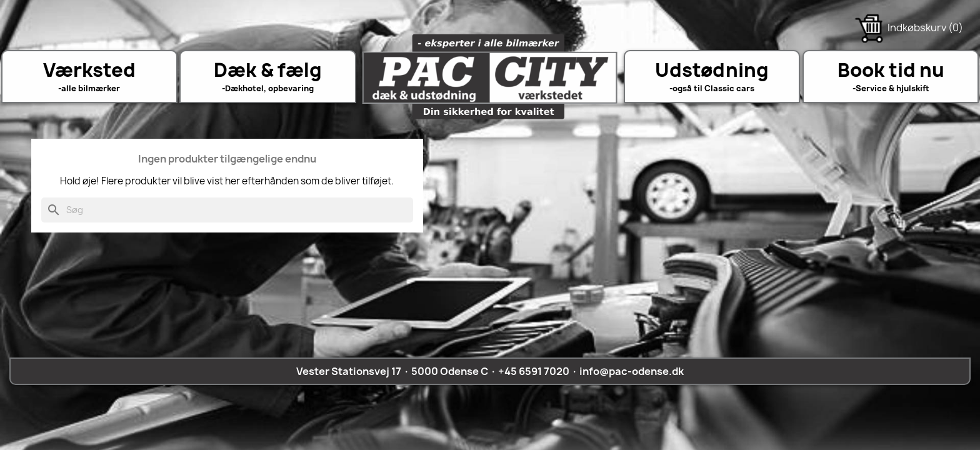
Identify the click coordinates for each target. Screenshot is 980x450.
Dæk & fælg (268, 70)
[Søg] (227, 210)
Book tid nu (891, 70)
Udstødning (712, 70)
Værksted (89, 70)
